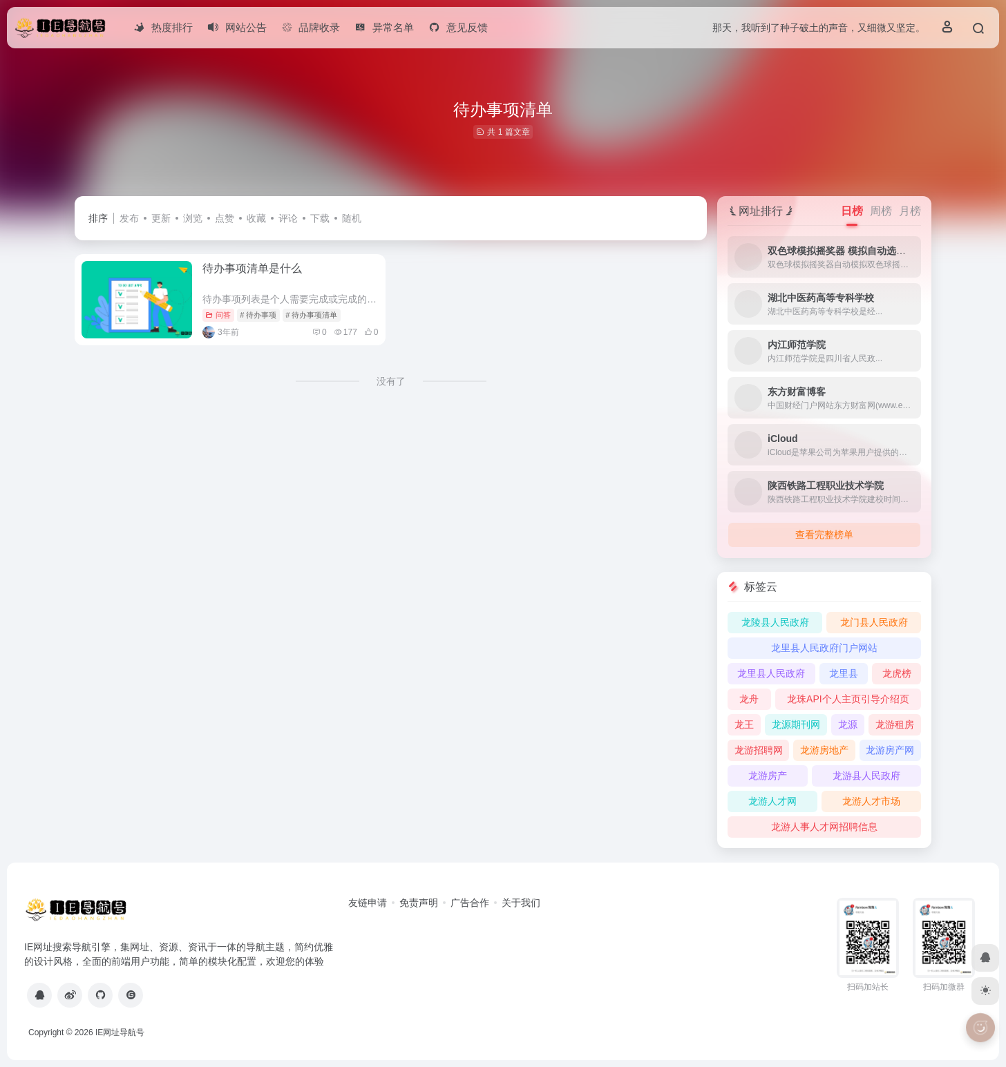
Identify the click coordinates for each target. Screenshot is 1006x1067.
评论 (288, 218)
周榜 (881, 211)
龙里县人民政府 (771, 673)
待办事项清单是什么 (252, 268)
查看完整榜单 (824, 534)
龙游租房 (894, 724)
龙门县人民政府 (874, 622)
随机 (351, 218)
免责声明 (418, 902)
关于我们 (521, 902)
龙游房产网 (890, 750)
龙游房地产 (824, 750)
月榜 (910, 211)
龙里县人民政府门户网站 (824, 647)
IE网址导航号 (119, 1032)
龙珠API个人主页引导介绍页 (848, 698)
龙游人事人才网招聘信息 (824, 826)
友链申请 (367, 902)
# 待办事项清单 (311, 315)
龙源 (847, 724)
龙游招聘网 (758, 750)
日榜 (852, 211)
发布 (129, 218)
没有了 (391, 381)
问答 (218, 315)
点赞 (224, 218)
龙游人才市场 (871, 801)
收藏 (256, 218)
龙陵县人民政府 (775, 622)
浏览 (192, 218)
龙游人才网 (772, 801)
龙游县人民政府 (866, 775)
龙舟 (749, 698)
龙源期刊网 (796, 724)
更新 (161, 218)
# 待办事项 (258, 315)
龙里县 (843, 673)
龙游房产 (767, 775)
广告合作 (469, 902)
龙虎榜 (896, 673)
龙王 (744, 724)
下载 (320, 218)
